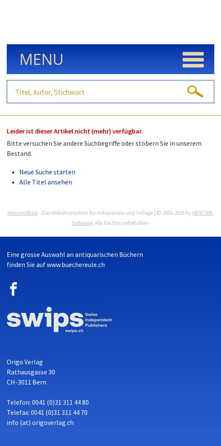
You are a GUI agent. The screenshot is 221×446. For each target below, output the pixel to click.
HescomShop (23, 212)
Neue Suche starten (47, 172)
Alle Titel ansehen (45, 182)
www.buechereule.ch (76, 264)
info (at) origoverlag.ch (40, 422)
